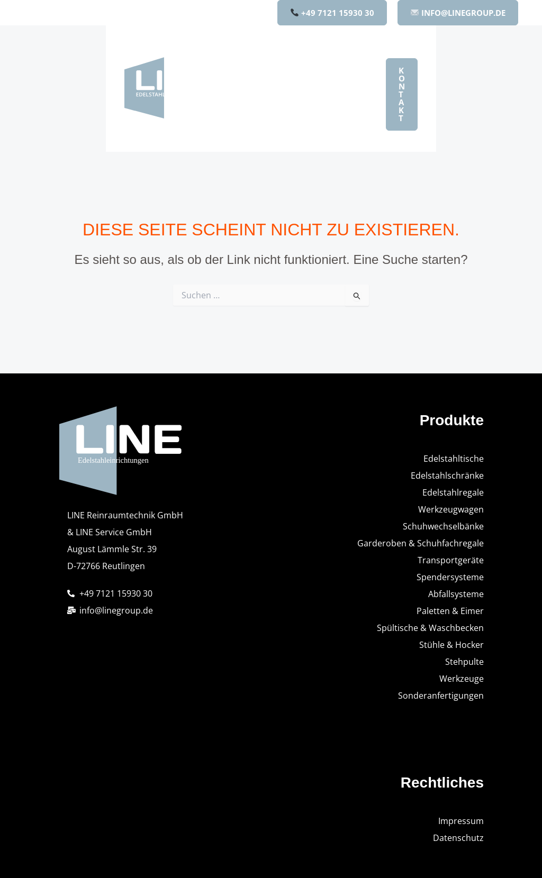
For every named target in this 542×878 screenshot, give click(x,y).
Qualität (336, 94)
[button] (317, 57)
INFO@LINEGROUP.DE (458, 12)
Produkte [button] (297, 57)
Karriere (248, 133)
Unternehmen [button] (266, 95)
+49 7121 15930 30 (332, 12)
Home (243, 56)
